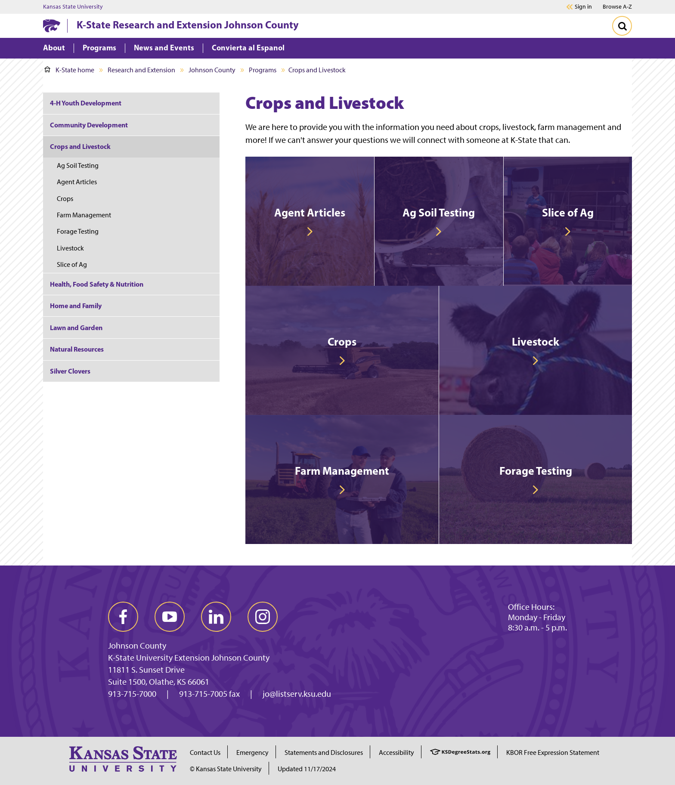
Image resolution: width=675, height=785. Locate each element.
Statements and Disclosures (324, 752)
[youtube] (170, 617)
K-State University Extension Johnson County (188, 657)
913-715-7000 (132, 694)
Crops (65, 199)
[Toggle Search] (622, 26)
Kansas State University (73, 6)
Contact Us (205, 752)
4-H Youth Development (85, 103)
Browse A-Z (617, 6)
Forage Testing (78, 231)
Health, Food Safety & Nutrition (96, 284)
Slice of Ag (72, 264)
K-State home (69, 70)
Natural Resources (77, 349)
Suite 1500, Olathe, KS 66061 (158, 682)
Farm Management (84, 215)
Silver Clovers (70, 371)
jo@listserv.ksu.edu (297, 694)
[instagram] (263, 617)
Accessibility (396, 752)
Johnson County (212, 70)
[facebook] (123, 617)
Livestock (70, 248)
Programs (262, 70)
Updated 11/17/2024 (307, 769)
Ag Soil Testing (78, 165)
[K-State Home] (51, 25)
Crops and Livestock (80, 146)
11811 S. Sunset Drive (146, 669)
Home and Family (76, 305)
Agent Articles (77, 182)
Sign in (583, 6)
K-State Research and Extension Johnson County (188, 24)
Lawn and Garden (76, 327)
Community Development (89, 125)
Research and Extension (141, 70)
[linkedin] (216, 617)
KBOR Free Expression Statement (552, 752)
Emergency (252, 752)
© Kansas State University (226, 769)
